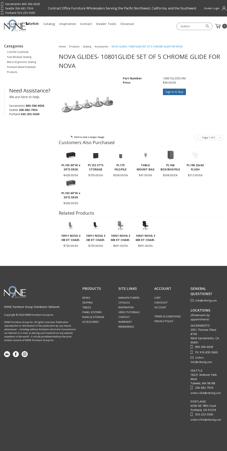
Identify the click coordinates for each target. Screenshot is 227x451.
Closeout (170, 26)
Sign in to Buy (174, 92)
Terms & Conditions (167, 316)
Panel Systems (92, 312)
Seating (87, 302)
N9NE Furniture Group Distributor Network (32, 307)
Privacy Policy (163, 321)
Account (160, 307)
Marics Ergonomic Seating (21, 62)
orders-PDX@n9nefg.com (205, 419)
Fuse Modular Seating (19, 57)
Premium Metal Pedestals (21, 67)
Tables (86, 307)
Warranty (125, 322)
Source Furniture (24, 25)
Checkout (161, 302)
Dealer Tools (149, 26)
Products (57, 26)
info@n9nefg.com (206, 300)
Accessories (90, 322)
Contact (129, 26)
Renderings (126, 326)
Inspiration (110, 26)
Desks (86, 297)
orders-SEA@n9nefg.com (205, 393)
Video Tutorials (129, 312)
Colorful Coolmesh (18, 52)
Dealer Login (211, 8)
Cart (157, 297)
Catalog (92, 26)
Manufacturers (129, 297)
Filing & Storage (93, 317)
